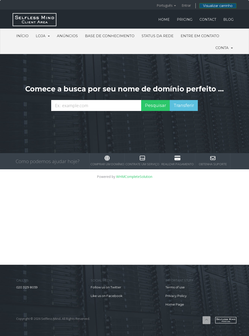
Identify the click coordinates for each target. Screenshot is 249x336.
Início (22, 36)
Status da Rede (158, 36)
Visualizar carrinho (218, 6)
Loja (43, 36)
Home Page (174, 304)
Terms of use (175, 287)
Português (166, 5)
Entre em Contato (200, 36)
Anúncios (67, 36)
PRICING (184, 19)
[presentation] (124, 124)
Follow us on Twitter (106, 287)
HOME (164, 19)
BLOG (228, 19)
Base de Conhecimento (109, 36)
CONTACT (207, 19)
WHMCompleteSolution (134, 176)
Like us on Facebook (106, 296)
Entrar (186, 5)
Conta (224, 47)
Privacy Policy (176, 296)
